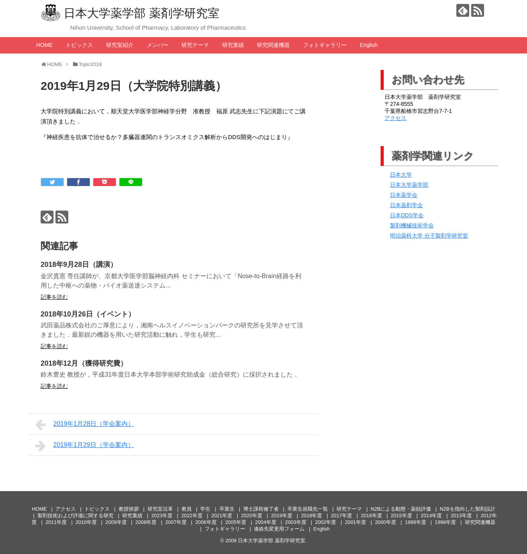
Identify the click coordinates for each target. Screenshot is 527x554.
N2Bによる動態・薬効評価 (400, 509)
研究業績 (233, 45)
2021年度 (221, 515)
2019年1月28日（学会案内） (84, 424)
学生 (205, 509)
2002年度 (325, 522)
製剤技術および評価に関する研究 (75, 515)
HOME (44, 45)
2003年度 (295, 522)
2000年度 (385, 522)
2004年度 (265, 522)
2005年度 (235, 522)
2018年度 (311, 515)
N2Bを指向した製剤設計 (467, 509)
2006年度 (205, 522)
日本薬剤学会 (406, 205)
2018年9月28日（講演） (79, 264)
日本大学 (401, 175)
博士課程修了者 (261, 509)
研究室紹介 (120, 45)
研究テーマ (195, 45)
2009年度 (115, 522)
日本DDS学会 (407, 215)
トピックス (79, 45)
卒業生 (227, 509)
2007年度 (176, 522)
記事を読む (54, 297)
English (369, 45)
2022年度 (191, 515)
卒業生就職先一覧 (307, 509)
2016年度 (371, 515)
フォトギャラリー (325, 45)
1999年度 (415, 522)
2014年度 (431, 515)
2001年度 (355, 522)
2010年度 (85, 522)
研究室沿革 (160, 509)
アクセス (395, 118)
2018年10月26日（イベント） (88, 314)
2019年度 (281, 515)
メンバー (158, 45)
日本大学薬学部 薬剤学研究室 (141, 13)
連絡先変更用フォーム (279, 529)
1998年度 (445, 522)
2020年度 (251, 515)
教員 (187, 509)
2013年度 (461, 515)
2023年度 (161, 515)
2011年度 (56, 522)
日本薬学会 (403, 195)
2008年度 (146, 522)
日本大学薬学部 (409, 185)
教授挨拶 (129, 509)
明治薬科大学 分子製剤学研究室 (429, 235)
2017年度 (341, 515)
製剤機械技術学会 (412, 225)
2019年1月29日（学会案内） (84, 446)
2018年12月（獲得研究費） (84, 363)
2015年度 (401, 515)
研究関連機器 (273, 45)
